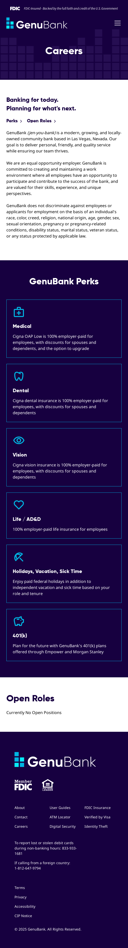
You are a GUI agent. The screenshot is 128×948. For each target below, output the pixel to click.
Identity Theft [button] (96, 826)
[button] (116, 23)
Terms (20, 887)
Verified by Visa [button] (97, 817)
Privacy (20, 897)
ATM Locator (60, 817)
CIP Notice (23, 915)
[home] (36, 23)
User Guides (60, 807)
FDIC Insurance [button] (97, 807)
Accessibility (25, 906)
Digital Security (63, 826)
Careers (21, 826)
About (20, 807)
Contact (21, 817)
